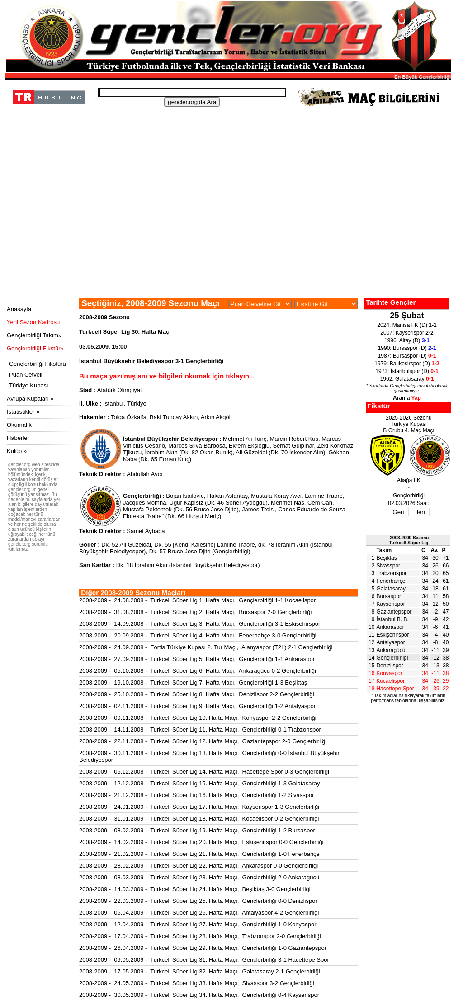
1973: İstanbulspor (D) (406, 371)
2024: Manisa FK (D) (406, 325)
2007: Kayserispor (406, 333)
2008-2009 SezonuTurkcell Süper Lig (409, 540)
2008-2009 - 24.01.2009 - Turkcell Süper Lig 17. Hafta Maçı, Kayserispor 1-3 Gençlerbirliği (199, 806)
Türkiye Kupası (28, 385)
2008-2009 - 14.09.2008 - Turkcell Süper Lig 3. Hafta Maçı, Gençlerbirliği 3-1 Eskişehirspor (199, 623)
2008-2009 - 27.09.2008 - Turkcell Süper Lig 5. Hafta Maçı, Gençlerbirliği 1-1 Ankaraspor (197, 659)
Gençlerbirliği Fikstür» (35, 348)
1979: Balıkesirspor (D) (406, 363)
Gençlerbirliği (392, 658)
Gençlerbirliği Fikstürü (37, 363)
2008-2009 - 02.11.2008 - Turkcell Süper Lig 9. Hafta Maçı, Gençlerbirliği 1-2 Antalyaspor (197, 706)
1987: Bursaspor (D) (407, 356)
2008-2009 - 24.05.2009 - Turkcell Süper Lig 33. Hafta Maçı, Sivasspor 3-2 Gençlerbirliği (196, 983)
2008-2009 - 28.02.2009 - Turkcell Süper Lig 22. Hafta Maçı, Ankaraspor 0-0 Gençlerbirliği (198, 865)
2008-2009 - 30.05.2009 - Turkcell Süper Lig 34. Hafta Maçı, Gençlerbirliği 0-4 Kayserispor (199, 995)
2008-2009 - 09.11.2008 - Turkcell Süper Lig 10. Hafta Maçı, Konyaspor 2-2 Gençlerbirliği (198, 717)
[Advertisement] (227, 230)
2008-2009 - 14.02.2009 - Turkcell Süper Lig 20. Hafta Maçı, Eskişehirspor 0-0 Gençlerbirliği (201, 842)
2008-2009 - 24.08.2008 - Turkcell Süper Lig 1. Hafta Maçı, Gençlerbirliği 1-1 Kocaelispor (197, 600)
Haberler (18, 437)
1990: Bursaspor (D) (407, 348)
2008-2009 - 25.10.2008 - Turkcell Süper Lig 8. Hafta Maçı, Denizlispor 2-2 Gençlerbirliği (196, 694)
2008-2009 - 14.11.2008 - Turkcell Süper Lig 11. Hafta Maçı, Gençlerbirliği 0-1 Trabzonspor (200, 729)
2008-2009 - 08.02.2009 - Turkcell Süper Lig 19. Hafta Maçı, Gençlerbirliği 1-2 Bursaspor (197, 830)
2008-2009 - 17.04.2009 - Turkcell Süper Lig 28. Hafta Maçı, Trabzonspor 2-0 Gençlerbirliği (200, 936)
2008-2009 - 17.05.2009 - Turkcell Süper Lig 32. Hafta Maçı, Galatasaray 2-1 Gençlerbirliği (199, 971)
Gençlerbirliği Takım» (34, 335)
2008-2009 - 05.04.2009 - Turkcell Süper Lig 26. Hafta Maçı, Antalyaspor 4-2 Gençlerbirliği (199, 912)
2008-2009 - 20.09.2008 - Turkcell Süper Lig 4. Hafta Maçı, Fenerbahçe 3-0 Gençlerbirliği (198, 635)
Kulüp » (17, 451)
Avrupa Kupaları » (30, 398)
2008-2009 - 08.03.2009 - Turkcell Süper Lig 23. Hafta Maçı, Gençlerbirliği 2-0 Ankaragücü (199, 877)
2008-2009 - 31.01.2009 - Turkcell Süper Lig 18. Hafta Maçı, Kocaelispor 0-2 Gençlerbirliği (199, 818)
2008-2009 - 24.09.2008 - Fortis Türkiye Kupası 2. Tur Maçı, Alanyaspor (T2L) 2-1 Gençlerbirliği (205, 647)
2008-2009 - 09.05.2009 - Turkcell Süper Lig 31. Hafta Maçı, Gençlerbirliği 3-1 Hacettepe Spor (204, 959)
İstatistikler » (23, 411)
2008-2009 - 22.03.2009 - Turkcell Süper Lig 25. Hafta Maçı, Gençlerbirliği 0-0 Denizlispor (198, 900)
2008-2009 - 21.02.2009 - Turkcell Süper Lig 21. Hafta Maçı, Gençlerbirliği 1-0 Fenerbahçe (199, 853)
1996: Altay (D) (407, 340)
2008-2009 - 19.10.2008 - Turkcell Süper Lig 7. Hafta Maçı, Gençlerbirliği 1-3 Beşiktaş (193, 682)
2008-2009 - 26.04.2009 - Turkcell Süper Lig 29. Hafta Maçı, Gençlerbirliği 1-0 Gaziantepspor (202, 947)
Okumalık (19, 424)
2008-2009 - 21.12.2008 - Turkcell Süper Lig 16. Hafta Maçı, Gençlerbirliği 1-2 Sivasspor (196, 795)
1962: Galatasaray (407, 379)
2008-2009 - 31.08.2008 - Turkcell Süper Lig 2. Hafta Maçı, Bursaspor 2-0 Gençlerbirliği (195, 612)
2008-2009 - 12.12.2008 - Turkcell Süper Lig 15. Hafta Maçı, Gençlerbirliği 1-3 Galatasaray (199, 783)
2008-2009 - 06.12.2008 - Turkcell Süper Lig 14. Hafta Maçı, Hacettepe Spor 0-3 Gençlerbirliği (204, 771)
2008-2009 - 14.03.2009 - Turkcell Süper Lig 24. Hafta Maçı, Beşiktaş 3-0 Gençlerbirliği (195, 889)
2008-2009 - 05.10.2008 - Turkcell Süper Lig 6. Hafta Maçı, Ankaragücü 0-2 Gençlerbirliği (197, 670)
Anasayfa (19, 309)
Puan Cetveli (26, 374)
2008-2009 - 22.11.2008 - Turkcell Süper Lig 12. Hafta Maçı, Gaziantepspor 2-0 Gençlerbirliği (202, 741)
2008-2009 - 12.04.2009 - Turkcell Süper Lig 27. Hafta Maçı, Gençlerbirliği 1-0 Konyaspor (198, 924)
